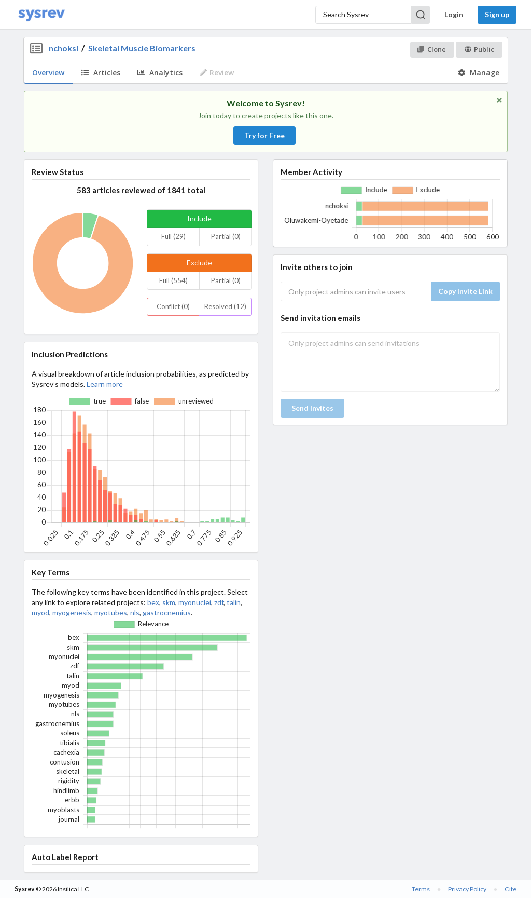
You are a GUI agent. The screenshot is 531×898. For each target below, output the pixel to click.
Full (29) (173, 236)
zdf (218, 602)
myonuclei (194, 602)
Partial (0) (226, 236)
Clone (431, 49)
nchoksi (63, 48)
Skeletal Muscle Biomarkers (141, 48)
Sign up (497, 14)
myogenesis (71, 612)
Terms (421, 889)
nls (134, 612)
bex (153, 602)
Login (453, 14)
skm (168, 602)
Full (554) (173, 280)
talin (234, 602)
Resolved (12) (225, 306)
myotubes (110, 612)
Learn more (105, 384)
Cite (510, 889)
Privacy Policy (467, 889)
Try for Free (264, 135)
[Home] (41, 15)
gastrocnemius (167, 612)
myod (40, 612)
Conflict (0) (173, 306)
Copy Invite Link (465, 291)
